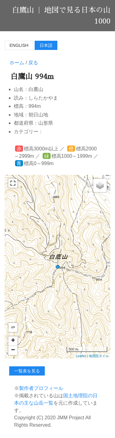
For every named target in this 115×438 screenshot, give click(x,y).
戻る (33, 62)
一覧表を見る (27, 370)
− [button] (13, 350)
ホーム (17, 62)
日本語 (46, 45)
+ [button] (13, 340)
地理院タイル (99, 356)
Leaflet (81, 356)
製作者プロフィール (41, 388)
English (19, 45)
